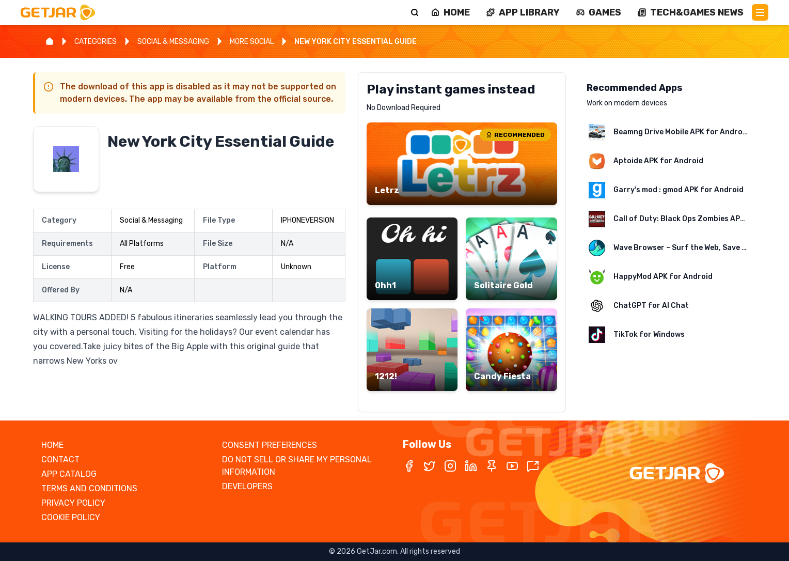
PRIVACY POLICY (73, 503)
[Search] (415, 12)
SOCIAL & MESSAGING (173, 41)
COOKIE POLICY (70, 517)
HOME (52, 445)
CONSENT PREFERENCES (269, 445)
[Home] (49, 41)
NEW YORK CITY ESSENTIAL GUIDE (355, 41)
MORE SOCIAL (252, 41)
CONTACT (60, 459)
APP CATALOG (69, 474)
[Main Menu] (760, 12)
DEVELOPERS (247, 486)
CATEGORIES (95, 41)
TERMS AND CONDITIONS (89, 488)
